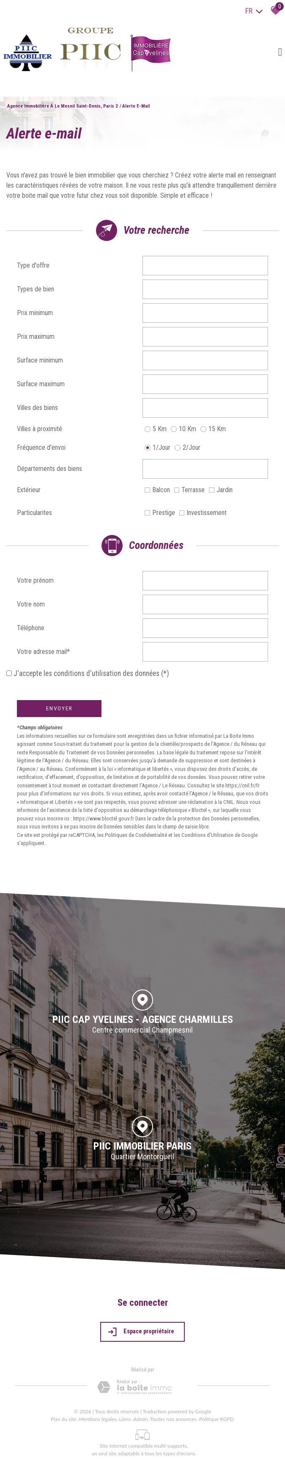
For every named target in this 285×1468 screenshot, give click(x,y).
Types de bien (35, 289)
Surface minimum (40, 360)
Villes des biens (37, 408)
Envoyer (59, 708)
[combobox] (205, 265)
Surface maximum (41, 384)
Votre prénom (35, 580)
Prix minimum (35, 313)
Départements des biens (49, 469)
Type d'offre (33, 265)
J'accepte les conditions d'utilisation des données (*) (91, 673)
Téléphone (30, 628)
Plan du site (64, 1419)
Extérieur (29, 490)
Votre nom (31, 604)
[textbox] (205, 265)
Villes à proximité (39, 429)
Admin (140, 1419)
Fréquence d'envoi (41, 447)
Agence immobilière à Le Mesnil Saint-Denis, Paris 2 (62, 106)
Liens (125, 1419)
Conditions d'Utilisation (207, 835)
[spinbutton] (205, 313)
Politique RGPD (216, 1419)
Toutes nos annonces (173, 1419)
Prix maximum (36, 336)
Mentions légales (98, 1419)
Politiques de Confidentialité (136, 835)
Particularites (34, 513)
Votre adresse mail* (43, 652)
